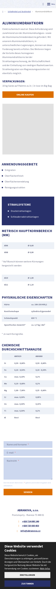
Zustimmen (27, 583)
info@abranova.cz (30, 530)
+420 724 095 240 (30, 521)
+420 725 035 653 (30, 525)
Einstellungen (27, 575)
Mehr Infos (45, 568)
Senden (28, 492)
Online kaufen (25, 94)
